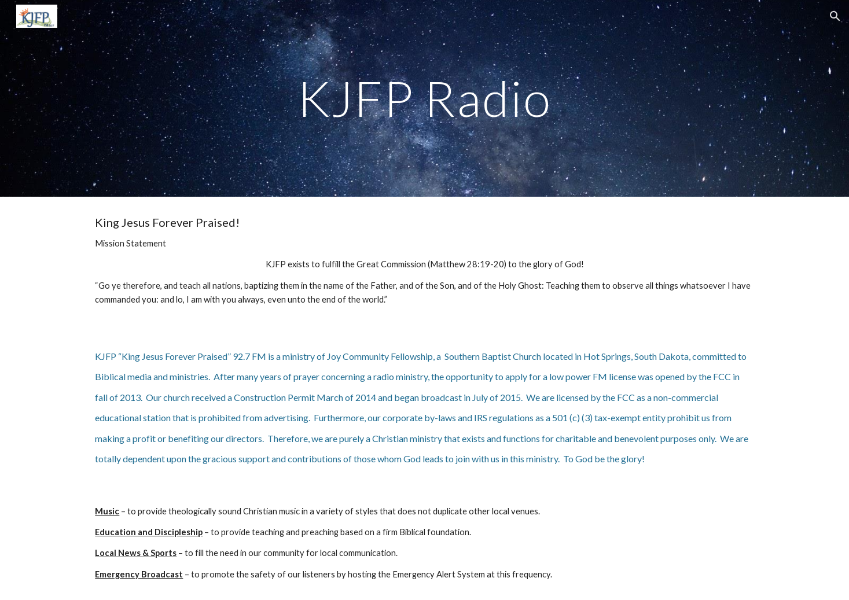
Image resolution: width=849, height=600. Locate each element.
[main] (425, 98)
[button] (835, 16)
